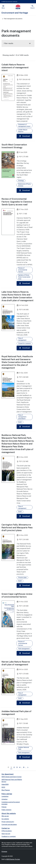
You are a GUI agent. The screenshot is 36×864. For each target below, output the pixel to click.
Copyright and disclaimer (9, 824)
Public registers (6, 810)
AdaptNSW (5, 784)
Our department (8, 774)
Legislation (5, 796)
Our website (5, 819)
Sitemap (4, 851)
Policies (4, 807)
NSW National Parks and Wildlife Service (12, 780)
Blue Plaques (6, 790)
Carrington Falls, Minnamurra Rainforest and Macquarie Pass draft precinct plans (17, 527)
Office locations (7, 831)
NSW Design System (13, 859)
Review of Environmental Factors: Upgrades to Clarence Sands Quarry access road (17, 202)
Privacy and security (8, 821)
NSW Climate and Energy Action (12, 777)
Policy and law (7, 794)
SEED (3, 787)
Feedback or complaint (9, 836)
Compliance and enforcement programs (11, 803)
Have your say (6, 833)
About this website (9, 813)
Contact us (6, 828)
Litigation (4, 799)
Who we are (5, 816)
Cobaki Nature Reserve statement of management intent (15, 67)
